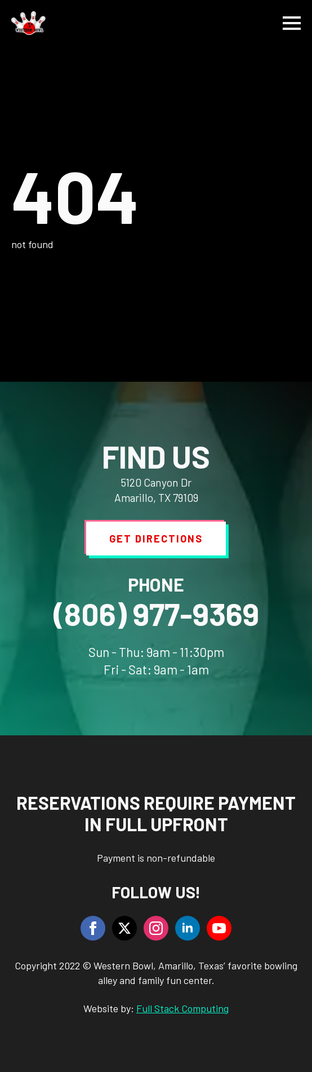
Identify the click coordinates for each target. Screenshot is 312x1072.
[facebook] (93, 928)
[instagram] (156, 928)
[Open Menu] (292, 23)
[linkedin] (187, 928)
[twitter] (124, 928)
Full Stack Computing (182, 1008)
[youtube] (219, 928)
